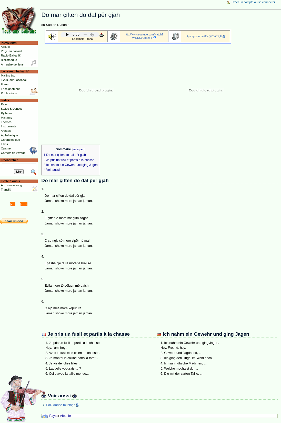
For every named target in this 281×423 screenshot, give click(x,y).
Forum (5, 84)
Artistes (6, 130)
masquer (78, 149)
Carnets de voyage (13, 152)
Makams (6, 117)
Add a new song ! (12, 185)
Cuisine (6, 148)
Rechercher (10, 160)
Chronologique (10, 139)
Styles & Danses (11, 108)
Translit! (6, 189)
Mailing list (7, 75)
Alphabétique (9, 135)
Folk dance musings (60, 405)
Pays (52, 416)
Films (4, 144)
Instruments (8, 126)
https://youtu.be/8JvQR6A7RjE (203, 36)
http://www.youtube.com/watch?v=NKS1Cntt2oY (144, 36)
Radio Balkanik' (11, 55)
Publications (9, 93)
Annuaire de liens (12, 64)
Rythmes (6, 113)
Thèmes (6, 122)
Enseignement (10, 88)
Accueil (5, 46)
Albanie (65, 416)
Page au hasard (11, 51)
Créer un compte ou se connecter (253, 2)
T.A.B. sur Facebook (14, 79)
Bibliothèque (9, 59)
